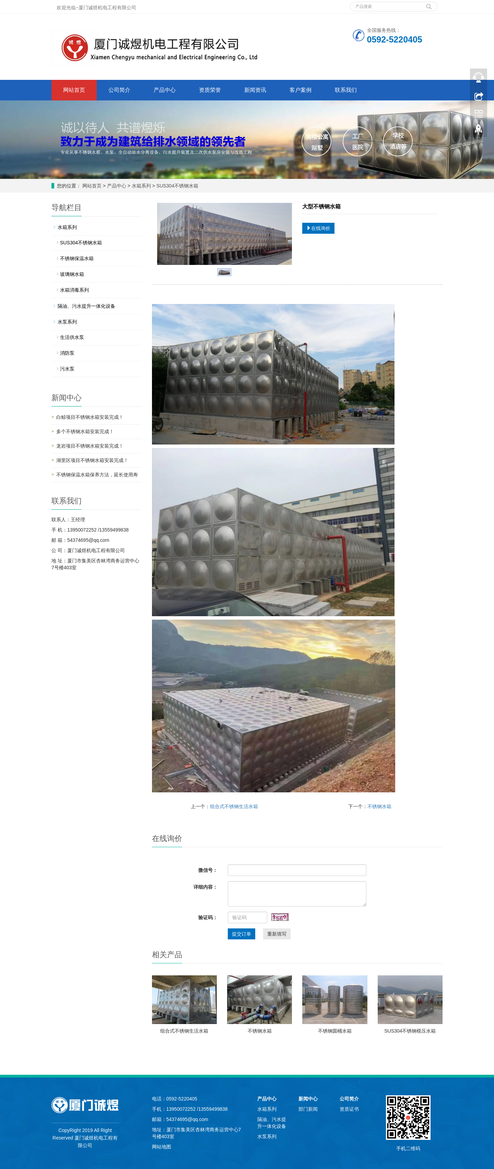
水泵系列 (67, 322)
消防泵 (67, 353)
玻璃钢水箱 (72, 274)
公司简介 (119, 90)
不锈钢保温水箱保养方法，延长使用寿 (97, 474)
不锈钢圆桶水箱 (335, 1031)
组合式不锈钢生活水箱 (234, 806)
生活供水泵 (72, 337)
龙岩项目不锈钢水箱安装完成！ (90, 446)
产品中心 (165, 90)
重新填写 (276, 934)
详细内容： (205, 887)
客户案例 (300, 90)
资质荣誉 (210, 90)
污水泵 (67, 369)
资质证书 (349, 1109)
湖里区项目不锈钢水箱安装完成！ (92, 460)
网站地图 (161, 1146)
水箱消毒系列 (74, 290)
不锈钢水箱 (379, 806)
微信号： (207, 870)
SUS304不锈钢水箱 (176, 185)
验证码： (207, 917)
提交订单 (241, 934)
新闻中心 (308, 1098)
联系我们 (346, 90)
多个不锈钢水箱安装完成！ (85, 431)
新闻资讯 (255, 90)
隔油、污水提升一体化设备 (86, 306)
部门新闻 (308, 1109)
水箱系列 (141, 185)
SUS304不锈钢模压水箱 (410, 1031)
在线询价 (318, 228)
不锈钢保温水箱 (77, 258)
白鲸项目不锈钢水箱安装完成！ (90, 417)
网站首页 (74, 90)
